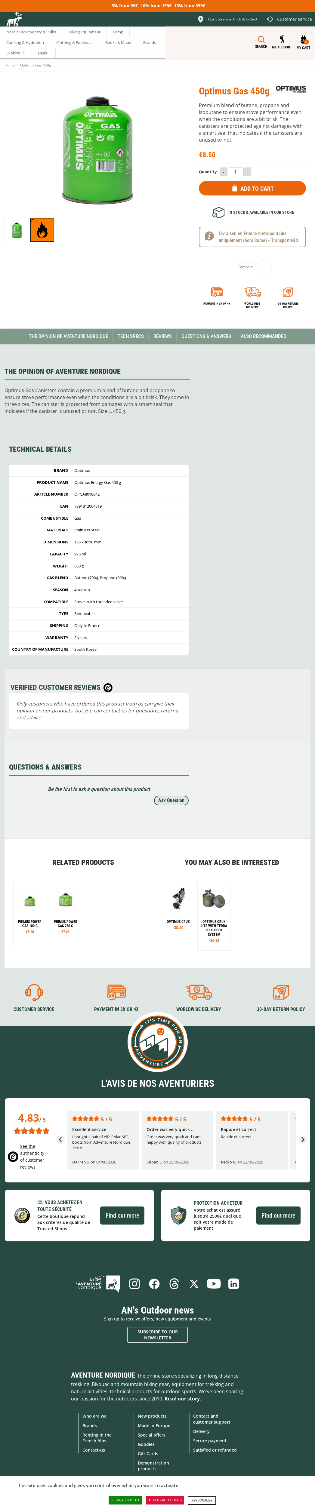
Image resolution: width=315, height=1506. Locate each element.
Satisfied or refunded (215, 1450)
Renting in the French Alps (97, 1437)
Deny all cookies (165, 1500)
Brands (89, 1425)
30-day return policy (288, 305)
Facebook (154, 1283)
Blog (98, 1283)
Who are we (94, 1416)
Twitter (194, 1283)
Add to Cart (257, 188)
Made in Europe (154, 1425)
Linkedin (233, 1283)
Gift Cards (148, 1453)
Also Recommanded (263, 336)
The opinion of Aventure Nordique (68, 336)
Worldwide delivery (252, 305)
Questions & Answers (206, 336)
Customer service (34, 1009)
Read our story (182, 1398)
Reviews (162, 336)
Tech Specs (131, 336)
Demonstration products (153, 1465)
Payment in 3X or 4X (116, 1009)
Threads (174, 1283)
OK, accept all (125, 1500)
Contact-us (93, 1450)
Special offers (151, 1435)
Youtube (213, 1283)
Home (10, 65)
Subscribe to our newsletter (157, 1335)
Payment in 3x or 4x (216, 303)
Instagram (134, 1283)
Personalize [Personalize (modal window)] (201, 1500)
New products (152, 1416)
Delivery (201, 1431)
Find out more (122, 1215)
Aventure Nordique (103, 1375)
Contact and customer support (211, 1419)
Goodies (146, 1444)
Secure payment (210, 1440)
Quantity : (209, 171)
